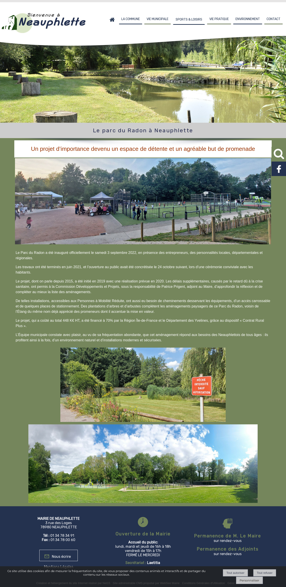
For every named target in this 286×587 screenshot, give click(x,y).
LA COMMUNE (130, 19)
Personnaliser (249, 580)
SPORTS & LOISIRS (189, 19)
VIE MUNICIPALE (157, 19)
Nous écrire (61, 556)
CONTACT (273, 19)
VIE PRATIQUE (219, 19)
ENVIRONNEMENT (248, 19)
